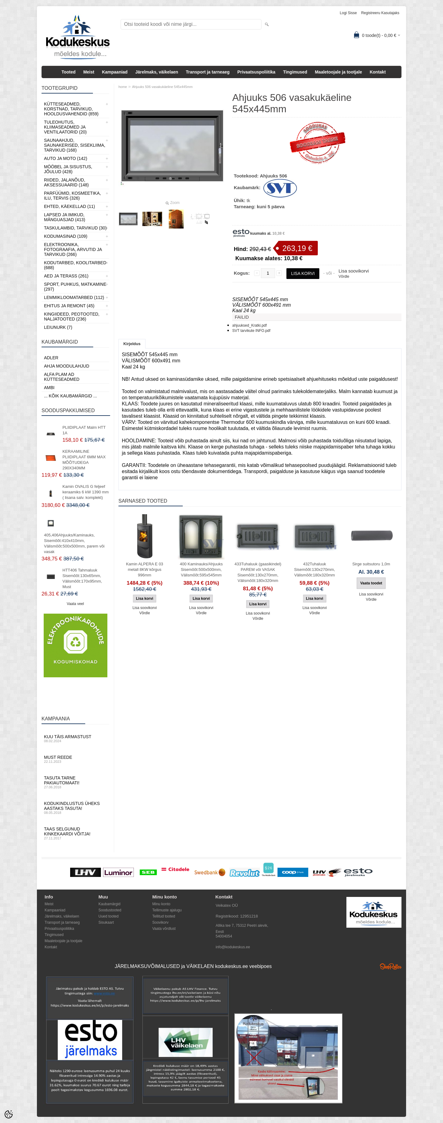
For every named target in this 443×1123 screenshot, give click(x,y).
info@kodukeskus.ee (233, 947)
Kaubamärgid (109, 904)
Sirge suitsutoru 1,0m (371, 564)
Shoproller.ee (390, 966)
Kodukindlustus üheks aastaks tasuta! (75, 807)
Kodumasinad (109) (65, 236)
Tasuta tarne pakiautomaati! (75, 782)
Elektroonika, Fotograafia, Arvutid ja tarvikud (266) (73, 249)
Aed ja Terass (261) (66, 275)
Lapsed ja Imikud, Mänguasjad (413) (64, 217)
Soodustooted (109, 910)
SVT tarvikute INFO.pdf (251, 331)
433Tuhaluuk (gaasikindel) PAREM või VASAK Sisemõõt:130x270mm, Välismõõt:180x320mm (257, 572)
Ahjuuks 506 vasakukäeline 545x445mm (162, 87)
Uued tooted (108, 916)
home (122, 87)
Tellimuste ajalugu (167, 910)
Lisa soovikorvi (353, 270)
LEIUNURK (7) (58, 327)
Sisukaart (106, 922)
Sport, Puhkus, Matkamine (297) (75, 287)
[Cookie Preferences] (8, 1114)
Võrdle (343, 276)
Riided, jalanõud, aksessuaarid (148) (66, 182)
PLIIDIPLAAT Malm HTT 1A (84, 430)
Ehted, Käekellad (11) (69, 206)
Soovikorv (160, 922)
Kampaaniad (114, 72)
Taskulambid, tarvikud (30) (75, 227)
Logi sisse (348, 13)
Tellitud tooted (163, 916)
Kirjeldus (132, 343)
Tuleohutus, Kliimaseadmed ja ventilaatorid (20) (65, 127)
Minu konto (161, 904)
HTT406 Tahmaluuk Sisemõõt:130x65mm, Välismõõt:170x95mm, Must (82, 578)
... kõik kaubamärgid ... (70, 395)
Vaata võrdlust (164, 928)
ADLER (51, 357)
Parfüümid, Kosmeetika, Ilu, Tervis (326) (72, 196)
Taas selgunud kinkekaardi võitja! (75, 833)
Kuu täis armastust (75, 738)
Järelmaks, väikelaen (156, 72)
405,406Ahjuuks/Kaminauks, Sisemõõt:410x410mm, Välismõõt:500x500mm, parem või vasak (74, 543)
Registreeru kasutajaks (380, 13)
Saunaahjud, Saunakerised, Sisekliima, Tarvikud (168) (74, 145)
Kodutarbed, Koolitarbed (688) (75, 265)
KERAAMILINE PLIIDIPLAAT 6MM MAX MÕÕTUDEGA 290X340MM (84, 459)
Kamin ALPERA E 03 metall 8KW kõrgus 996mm (144, 569)
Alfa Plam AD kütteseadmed (61, 377)
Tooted (69, 72)
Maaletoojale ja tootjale (338, 72)
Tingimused (295, 72)
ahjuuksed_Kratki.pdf (249, 325)
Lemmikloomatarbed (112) (74, 297)
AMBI (49, 387)
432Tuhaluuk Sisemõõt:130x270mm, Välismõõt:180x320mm (314, 569)
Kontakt (378, 72)
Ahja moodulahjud (66, 366)
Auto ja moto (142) (65, 158)
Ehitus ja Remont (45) (69, 305)
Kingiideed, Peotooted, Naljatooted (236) (71, 316)
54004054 (224, 936)
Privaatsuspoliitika (256, 72)
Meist (88, 72)
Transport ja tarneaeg (207, 72)
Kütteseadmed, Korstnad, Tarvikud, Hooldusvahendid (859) (71, 109)
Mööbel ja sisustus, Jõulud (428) (68, 169)
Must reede (75, 759)
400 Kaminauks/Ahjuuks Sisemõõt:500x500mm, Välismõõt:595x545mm (201, 569)
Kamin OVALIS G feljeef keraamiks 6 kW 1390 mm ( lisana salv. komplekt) (85, 492)
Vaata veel (75, 604)
